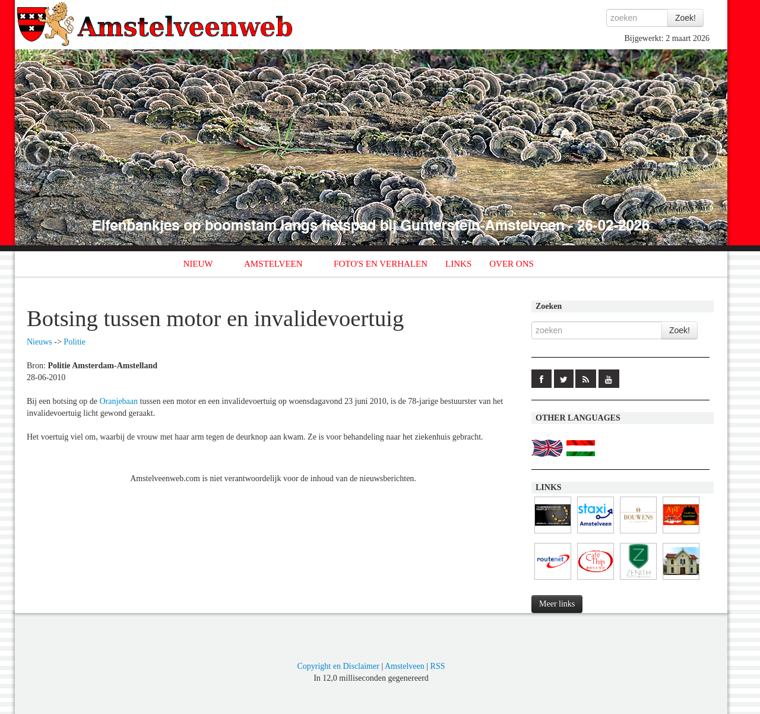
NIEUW (198, 263)
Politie (75, 341)
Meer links (557, 603)
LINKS (458, 263)
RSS (437, 666)
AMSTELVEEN (273, 263)
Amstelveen (405, 666)
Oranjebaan (119, 401)
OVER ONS (511, 263)
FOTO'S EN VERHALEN (381, 263)
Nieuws (39, 341)
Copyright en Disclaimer (338, 666)
